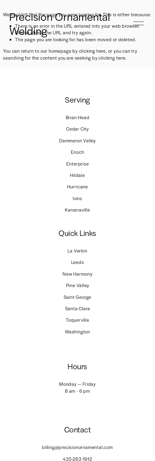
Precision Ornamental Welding (59, 23)
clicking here (92, 51)
